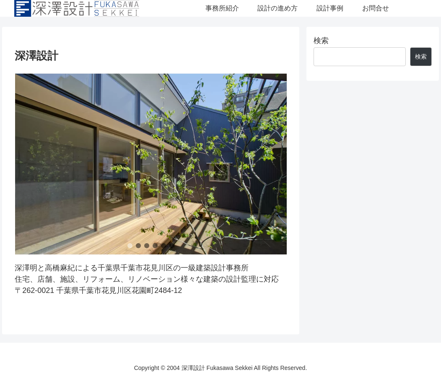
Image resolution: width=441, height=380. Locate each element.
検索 (321, 40)
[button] (129, 245)
